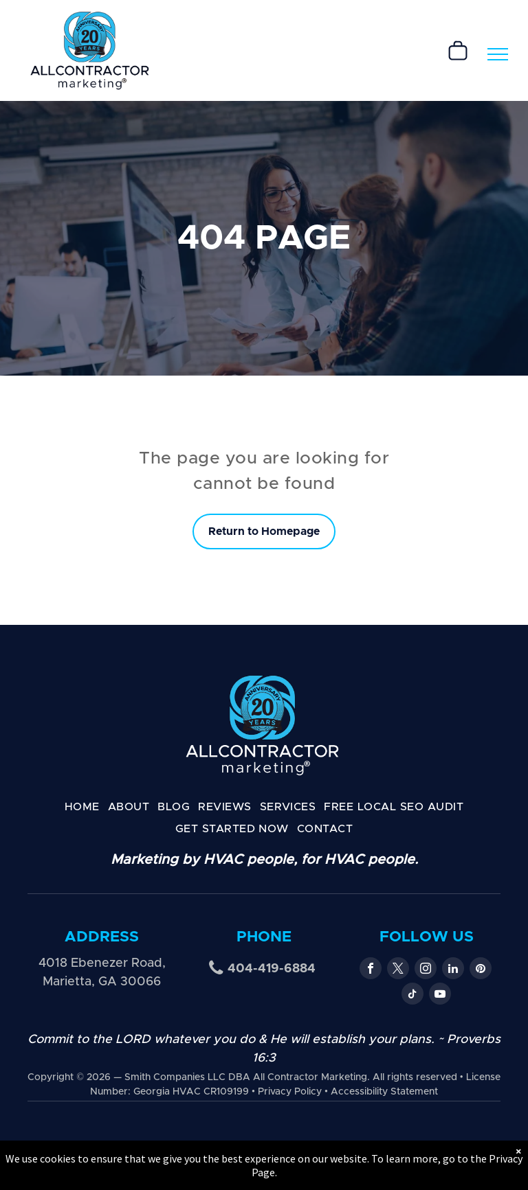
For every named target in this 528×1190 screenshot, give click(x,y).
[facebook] (371, 970)
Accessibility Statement (384, 1092)
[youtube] (440, 995)
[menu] (498, 54)
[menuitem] (82, 807)
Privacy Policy (290, 1092)
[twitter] (398, 970)
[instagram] (426, 970)
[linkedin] (453, 970)
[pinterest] (481, 970)
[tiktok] (413, 995)
